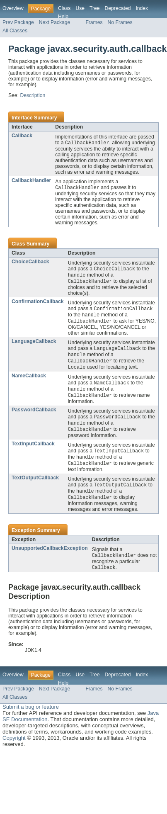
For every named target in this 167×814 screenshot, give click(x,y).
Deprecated (118, 8)
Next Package (54, 22)
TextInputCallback (33, 451)
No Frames (120, 22)
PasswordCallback (34, 416)
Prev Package (18, 22)
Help (63, 16)
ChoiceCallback (30, 262)
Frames (93, 22)
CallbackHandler (31, 181)
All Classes (14, 31)
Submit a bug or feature (30, 717)
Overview (13, 8)
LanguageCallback (34, 344)
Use (80, 8)
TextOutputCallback (35, 486)
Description (32, 95)
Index (142, 8)
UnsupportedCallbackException (50, 558)
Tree (95, 8)
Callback (22, 136)
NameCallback (29, 381)
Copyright (14, 749)
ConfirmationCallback (38, 303)
